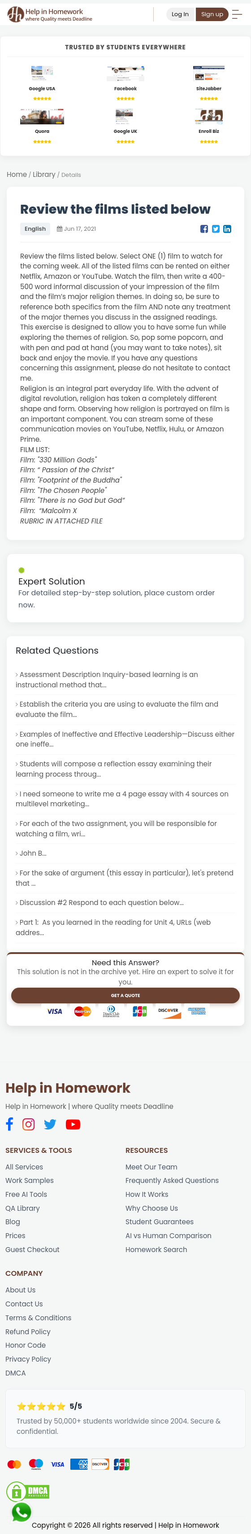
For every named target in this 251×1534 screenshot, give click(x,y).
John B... (33, 853)
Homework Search (156, 1249)
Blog (12, 1221)
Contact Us (24, 1304)
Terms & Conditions (38, 1318)
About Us (20, 1290)
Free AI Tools (26, 1194)
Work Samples (29, 1180)
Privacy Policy (28, 1359)
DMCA (15, 1373)
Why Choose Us (152, 1208)
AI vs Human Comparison (169, 1235)
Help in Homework (67, 1088)
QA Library (22, 1208)
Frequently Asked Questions (172, 1180)
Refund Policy (28, 1331)
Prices (15, 1235)
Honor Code (25, 1345)
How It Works (147, 1194)
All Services (24, 1167)
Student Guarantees (160, 1221)
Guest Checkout (32, 1249)
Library (44, 174)
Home (17, 174)
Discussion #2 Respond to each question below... (102, 902)
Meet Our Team (151, 1167)
